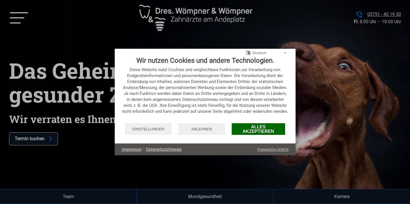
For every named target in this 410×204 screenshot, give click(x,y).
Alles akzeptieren (258, 129)
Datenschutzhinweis (164, 149)
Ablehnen (201, 129)
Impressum (132, 149)
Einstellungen (148, 129)
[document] (205, 89)
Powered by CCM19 (272, 149)
